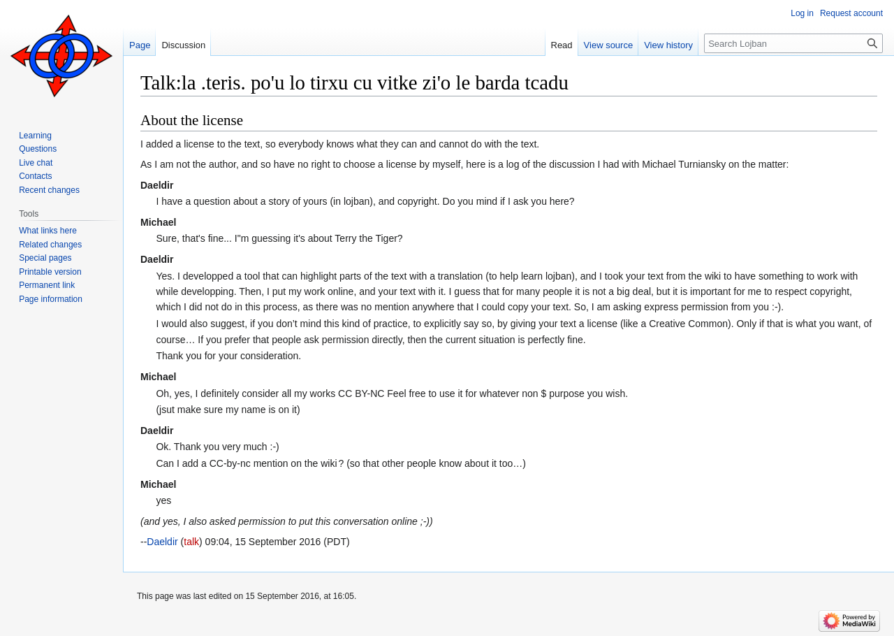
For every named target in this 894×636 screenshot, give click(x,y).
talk (191, 541)
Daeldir (162, 541)
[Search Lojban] (793, 43)
